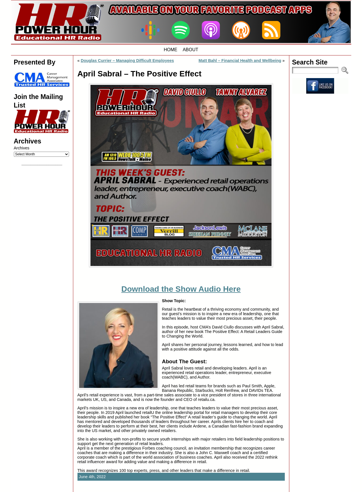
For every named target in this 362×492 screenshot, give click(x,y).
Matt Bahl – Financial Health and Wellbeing (240, 60)
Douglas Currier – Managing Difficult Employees (127, 60)
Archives (21, 148)
